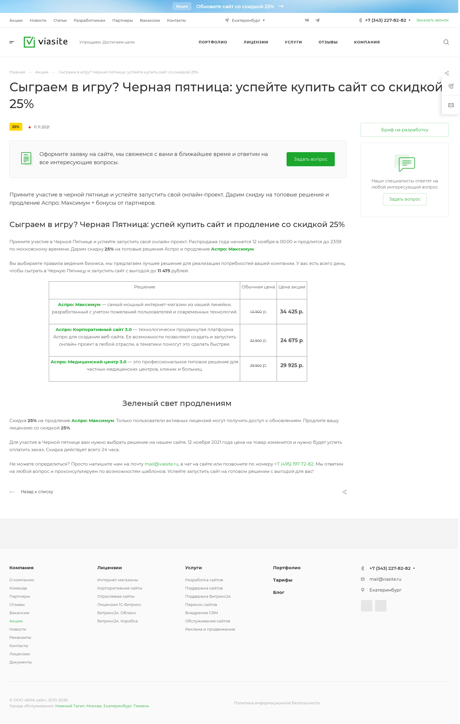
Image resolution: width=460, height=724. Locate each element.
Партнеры (19, 596)
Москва (94, 705)
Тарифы (282, 580)
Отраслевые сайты (115, 596)
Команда (18, 588)
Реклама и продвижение (210, 629)
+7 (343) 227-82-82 (385, 20)
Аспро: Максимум (79, 304)
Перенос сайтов (201, 604)
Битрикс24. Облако (116, 612)
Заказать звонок (432, 20)
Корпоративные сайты (119, 588)
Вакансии (19, 612)
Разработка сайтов (204, 579)
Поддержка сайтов (204, 588)
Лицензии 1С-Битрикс (119, 604)
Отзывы (17, 604)
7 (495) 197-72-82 (295, 464)
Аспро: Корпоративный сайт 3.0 (94, 329)
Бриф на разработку (404, 129)
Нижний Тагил (70, 705)
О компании (21, 579)
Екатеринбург (117, 705)
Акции (16, 621)
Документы (20, 662)
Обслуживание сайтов (207, 621)
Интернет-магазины (117, 579)
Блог (279, 592)
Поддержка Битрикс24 (208, 596)
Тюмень (141, 705)
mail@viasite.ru (161, 464)
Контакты (18, 645)
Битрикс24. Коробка (117, 621)
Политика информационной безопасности (277, 703)
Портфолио (287, 567)
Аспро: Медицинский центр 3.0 (88, 361)
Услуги (193, 567)
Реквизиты (20, 637)
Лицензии (19, 653)
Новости (17, 629)
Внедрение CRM (201, 612)
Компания (21, 567)
